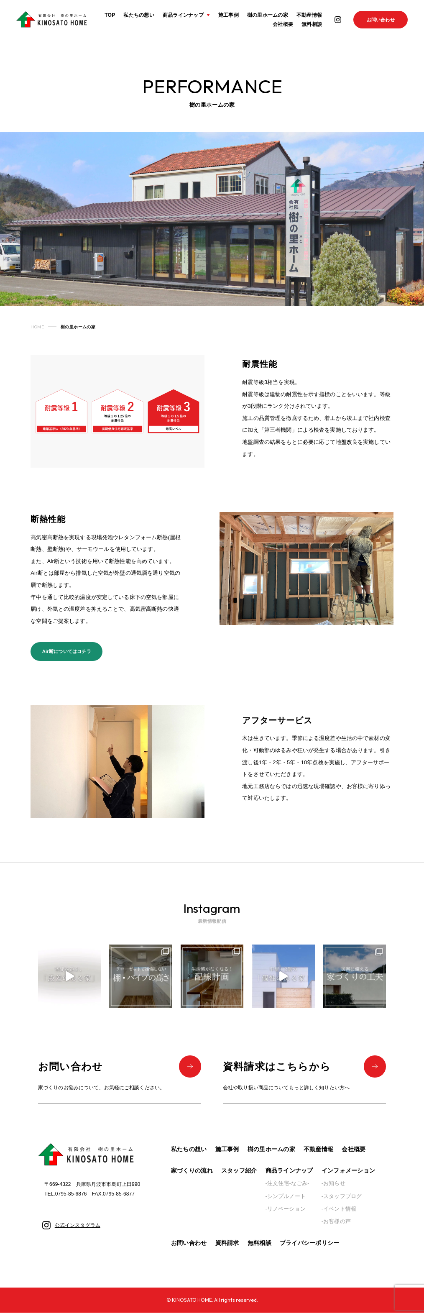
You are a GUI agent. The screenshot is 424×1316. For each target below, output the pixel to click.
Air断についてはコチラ (66, 652)
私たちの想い (138, 15)
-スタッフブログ (342, 1199)
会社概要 (283, 25)
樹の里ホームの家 (267, 15)
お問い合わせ (381, 19)
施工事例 (228, 15)
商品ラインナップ (289, 1174)
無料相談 (311, 25)
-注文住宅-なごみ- (287, 1187)
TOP (110, 15)
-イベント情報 (339, 1212)
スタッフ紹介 (239, 1174)
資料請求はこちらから (304, 1069)
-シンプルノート (286, 1199)
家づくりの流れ (192, 1174)
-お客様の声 (336, 1225)
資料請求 (227, 1246)
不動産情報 (309, 15)
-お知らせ (333, 1187)
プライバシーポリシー (310, 1246)
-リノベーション (286, 1212)
